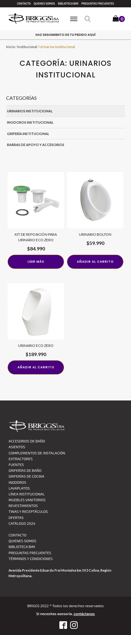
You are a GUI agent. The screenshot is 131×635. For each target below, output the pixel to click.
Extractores (20, 459)
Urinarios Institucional (30, 111)
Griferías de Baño (25, 470)
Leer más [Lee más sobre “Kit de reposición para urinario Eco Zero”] (36, 261)
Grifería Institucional (28, 134)
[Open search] (88, 19)
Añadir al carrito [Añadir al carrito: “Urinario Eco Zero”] (35, 367)
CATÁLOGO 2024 (22, 523)
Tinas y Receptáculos (28, 511)
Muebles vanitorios (27, 500)
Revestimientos (23, 505)
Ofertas (16, 517)
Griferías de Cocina (26, 476)
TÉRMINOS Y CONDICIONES (31, 558)
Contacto (24, 3)
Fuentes (16, 464)
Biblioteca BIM (68, 3)
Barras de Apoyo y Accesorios (35, 145)
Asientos (17, 447)
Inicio (10, 47)
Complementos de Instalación (37, 453)
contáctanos (84, 613)
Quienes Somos (44, 3)
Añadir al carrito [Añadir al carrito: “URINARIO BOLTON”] (95, 261)
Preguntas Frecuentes (97, 3)
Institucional (27, 47)
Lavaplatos (19, 488)
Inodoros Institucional (30, 122)
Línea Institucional (27, 494)
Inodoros (17, 482)
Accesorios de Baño (27, 441)
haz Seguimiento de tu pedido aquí (65, 34)
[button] (119, 19)
